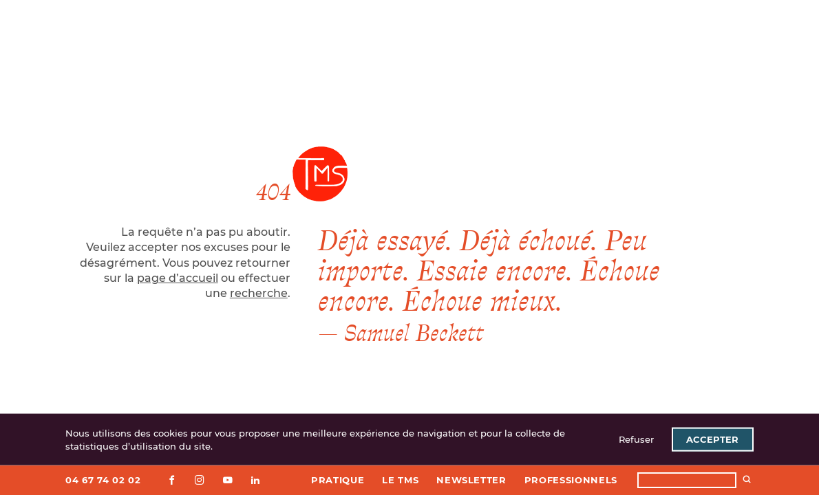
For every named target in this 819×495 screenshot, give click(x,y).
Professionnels (570, 479)
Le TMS (400, 479)
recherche (259, 293)
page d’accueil (177, 278)
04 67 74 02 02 (102, 479)
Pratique (337, 479)
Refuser (636, 439)
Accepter (712, 439)
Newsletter (471, 479)
